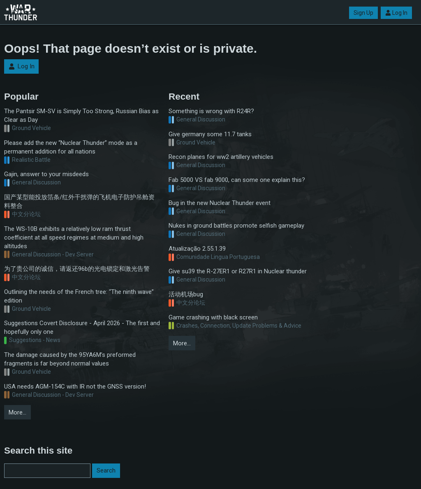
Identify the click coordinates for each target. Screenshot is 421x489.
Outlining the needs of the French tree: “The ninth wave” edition (79, 296)
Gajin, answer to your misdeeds (46, 174)
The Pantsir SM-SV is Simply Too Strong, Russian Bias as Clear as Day (81, 115)
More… (17, 412)
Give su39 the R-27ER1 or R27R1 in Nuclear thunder (238, 271)
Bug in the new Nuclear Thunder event (220, 203)
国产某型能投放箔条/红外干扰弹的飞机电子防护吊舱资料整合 (79, 201)
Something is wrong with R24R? (211, 111)
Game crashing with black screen (213, 317)
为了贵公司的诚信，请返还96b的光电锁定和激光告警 (77, 268)
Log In (396, 12)
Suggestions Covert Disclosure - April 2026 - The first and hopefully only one (82, 327)
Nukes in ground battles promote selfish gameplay (236, 225)
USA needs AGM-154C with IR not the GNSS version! (75, 386)
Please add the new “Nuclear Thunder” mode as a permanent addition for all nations (70, 147)
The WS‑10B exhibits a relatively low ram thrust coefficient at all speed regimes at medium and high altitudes (73, 237)
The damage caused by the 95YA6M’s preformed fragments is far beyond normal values (70, 359)
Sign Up (363, 12)
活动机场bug (186, 294)
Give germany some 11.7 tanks (210, 134)
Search (106, 470)
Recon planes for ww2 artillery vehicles (221, 157)
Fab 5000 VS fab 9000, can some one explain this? (237, 180)
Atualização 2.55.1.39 (197, 248)
